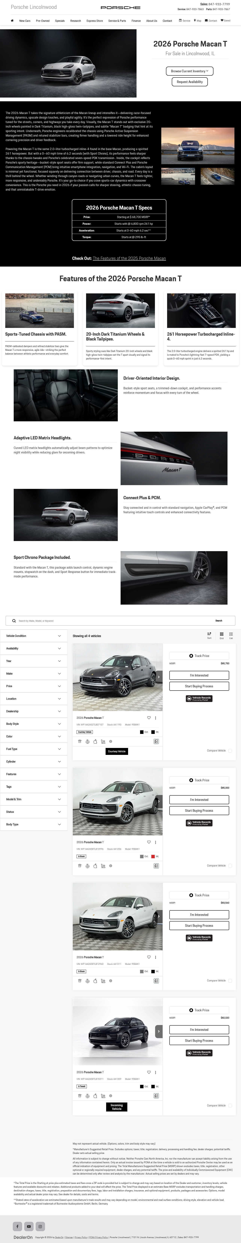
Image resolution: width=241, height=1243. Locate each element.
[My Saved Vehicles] (225, 21)
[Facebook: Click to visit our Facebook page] (18, 1227)
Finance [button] (136, 20)
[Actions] (155, 718)
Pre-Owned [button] (43, 20)
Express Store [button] (95, 20)
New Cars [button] (24, 20)
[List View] (231, 636)
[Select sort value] (210, 636)
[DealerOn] (23, 1237)
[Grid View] (220, 636)
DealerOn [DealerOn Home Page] (59, 1237)
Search (218, 621)
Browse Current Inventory (189, 71)
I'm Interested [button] (199, 675)
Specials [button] (60, 20)
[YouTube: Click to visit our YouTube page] (29, 1227)
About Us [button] (151, 20)
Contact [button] (167, 20)
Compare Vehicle (216, 751)
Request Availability (190, 81)
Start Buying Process (199, 686)
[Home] (14, 20)
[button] (159, 677)
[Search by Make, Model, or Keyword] (115, 620)
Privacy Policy (81, 1237)
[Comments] (156, 741)
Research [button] (75, 20)
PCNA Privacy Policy (98, 1237)
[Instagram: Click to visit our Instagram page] (41, 1227)
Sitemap (69, 1237)
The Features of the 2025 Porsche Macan (129, 258)
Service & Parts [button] (117, 20)
